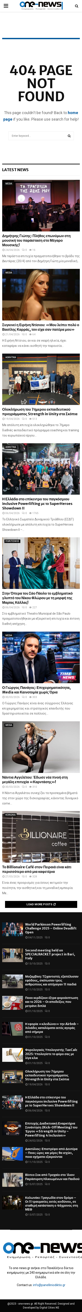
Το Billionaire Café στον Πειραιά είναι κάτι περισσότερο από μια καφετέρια (36, 869)
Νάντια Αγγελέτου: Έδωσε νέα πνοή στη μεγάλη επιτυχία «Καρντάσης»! (35, 779)
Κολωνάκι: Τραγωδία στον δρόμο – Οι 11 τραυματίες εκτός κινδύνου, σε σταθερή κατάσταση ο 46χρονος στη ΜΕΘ (51, 1204)
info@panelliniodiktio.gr (49, 1285)
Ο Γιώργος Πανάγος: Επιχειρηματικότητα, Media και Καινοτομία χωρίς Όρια (36, 689)
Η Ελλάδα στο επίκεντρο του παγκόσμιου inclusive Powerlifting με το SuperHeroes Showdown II (37, 503)
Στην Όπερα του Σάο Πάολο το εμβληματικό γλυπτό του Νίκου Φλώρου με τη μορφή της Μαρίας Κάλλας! (37, 598)
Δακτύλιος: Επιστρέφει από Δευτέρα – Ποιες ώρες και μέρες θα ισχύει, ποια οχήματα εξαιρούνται (51, 1153)
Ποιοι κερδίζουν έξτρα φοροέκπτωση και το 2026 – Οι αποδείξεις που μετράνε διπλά (51, 1002)
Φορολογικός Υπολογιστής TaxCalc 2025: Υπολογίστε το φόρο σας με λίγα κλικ (51, 1054)
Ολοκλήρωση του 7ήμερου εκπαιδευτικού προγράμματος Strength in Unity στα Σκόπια (39, 411)
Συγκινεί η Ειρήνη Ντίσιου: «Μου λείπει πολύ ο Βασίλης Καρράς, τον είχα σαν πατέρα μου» (40, 327)
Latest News (15, 169)
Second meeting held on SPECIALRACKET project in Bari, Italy (50, 954)
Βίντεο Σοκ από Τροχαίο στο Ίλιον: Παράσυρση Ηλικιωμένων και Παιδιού (52, 1177)
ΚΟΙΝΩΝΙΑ (10, 815)
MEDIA (8, 183)
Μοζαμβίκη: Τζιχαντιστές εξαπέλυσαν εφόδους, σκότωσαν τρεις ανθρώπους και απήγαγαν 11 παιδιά (52, 980)
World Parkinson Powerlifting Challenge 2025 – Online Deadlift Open (51, 928)
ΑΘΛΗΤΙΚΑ (10, 357)
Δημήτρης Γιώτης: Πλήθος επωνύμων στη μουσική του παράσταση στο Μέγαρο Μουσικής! (36, 240)
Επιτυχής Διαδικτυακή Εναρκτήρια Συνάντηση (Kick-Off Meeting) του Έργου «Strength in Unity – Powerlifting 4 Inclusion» (51, 1129)
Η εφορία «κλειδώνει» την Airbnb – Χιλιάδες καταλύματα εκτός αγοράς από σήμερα (52, 1028)
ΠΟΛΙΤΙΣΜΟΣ (12, 541)
